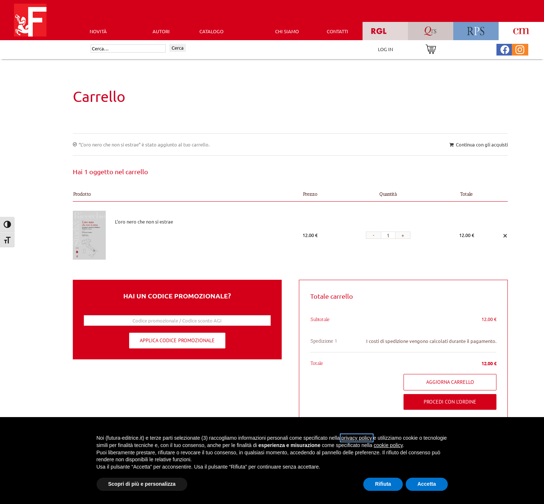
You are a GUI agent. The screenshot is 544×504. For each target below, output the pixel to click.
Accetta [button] (426, 484)
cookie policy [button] (388, 445)
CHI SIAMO (287, 31)
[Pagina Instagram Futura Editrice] (519, 49)
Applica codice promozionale (177, 340)
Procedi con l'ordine (450, 401)
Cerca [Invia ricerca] (178, 48)
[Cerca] (128, 48)
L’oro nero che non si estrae (144, 221)
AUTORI (161, 31)
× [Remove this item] (505, 235)
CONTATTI (337, 31)
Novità (98, 31)
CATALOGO (211, 31)
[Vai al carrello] (430, 48)
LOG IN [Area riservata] (385, 49)
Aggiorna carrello (450, 382)
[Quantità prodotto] (388, 235)
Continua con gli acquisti (482, 144)
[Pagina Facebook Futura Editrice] (504, 49)
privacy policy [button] (356, 438)
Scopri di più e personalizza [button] (142, 484)
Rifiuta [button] (383, 484)
